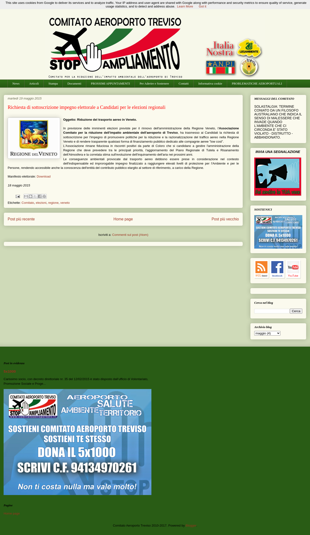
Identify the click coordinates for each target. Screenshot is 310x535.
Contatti (184, 83)
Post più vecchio (225, 219)
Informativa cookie (210, 83)
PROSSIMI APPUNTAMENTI (110, 83)
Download (44, 176)
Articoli (34, 83)
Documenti (74, 83)
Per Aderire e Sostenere (154, 83)
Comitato (28, 203)
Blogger (191, 525)
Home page (123, 219)
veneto (65, 203)
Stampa (53, 83)
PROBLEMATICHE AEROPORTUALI (257, 83)
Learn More (185, 6)
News (16, 83)
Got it (202, 6)
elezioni (41, 203)
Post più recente (21, 219)
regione (53, 203)
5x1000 (10, 371)
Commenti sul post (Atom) (130, 235)
